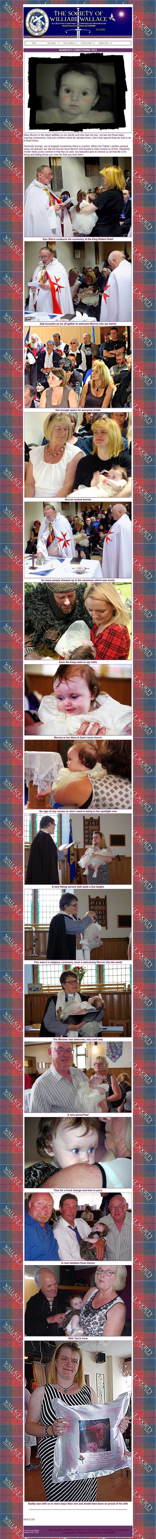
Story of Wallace (69, 43)
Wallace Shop (103, 43)
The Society (51, 43)
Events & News (86, 43)
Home (34, 43)
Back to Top (29, 1519)
